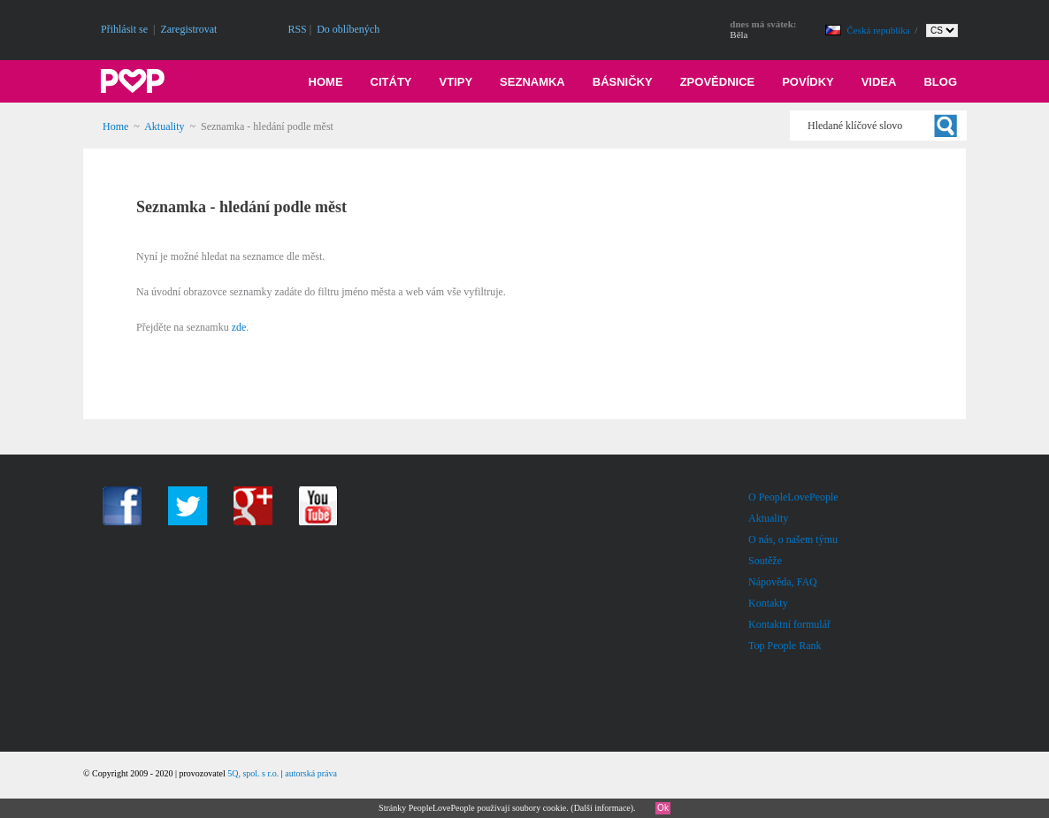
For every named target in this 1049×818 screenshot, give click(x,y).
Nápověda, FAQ (782, 582)
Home (326, 81)
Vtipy (456, 81)
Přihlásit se (124, 29)
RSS (296, 29)
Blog (940, 81)
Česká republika (880, 30)
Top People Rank (784, 645)
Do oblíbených (348, 29)
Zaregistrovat (188, 29)
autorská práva (311, 773)
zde (239, 327)
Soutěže (765, 560)
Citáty (391, 81)
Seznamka (532, 81)
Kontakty (768, 603)
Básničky (623, 81)
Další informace (602, 808)
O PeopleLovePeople (793, 497)
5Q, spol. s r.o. (253, 773)
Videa (879, 81)
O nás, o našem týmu (793, 539)
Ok (663, 808)
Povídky (808, 81)
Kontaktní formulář (789, 624)
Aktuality (164, 126)
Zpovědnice (717, 81)
